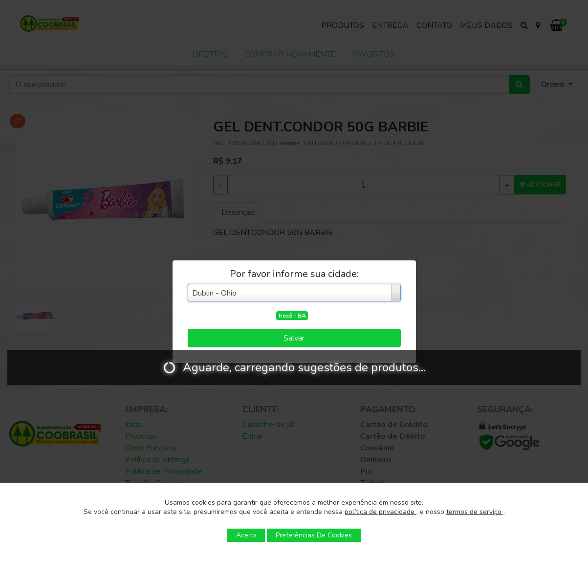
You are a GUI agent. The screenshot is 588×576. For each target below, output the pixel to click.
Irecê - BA (292, 316)
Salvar (294, 338)
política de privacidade (380, 511)
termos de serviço (474, 511)
